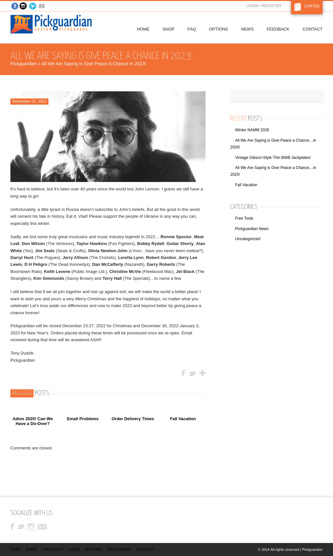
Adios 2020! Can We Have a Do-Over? (32, 421)
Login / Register (264, 6)
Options (93, 549)
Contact (145, 549)
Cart (308, 6)
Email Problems (83, 418)
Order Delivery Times (133, 418)
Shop (31, 549)
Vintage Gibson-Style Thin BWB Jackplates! (273, 157)
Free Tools (244, 218)
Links (74, 549)
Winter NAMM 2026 (252, 130)
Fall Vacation (183, 418)
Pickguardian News (252, 228)
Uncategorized (247, 239)
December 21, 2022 (29, 101)
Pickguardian (23, 63)
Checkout (52, 549)
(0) (316, 6)
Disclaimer (119, 549)
